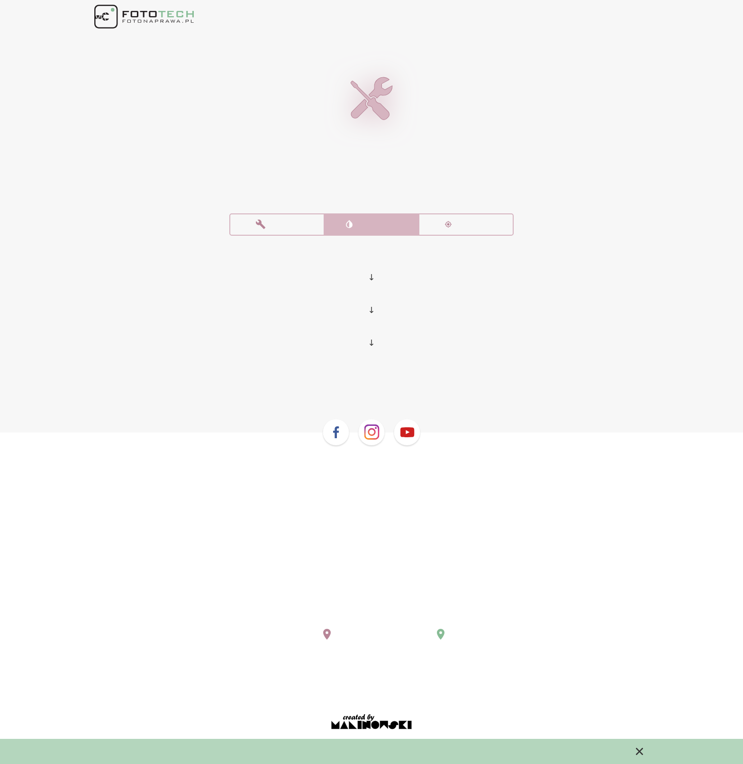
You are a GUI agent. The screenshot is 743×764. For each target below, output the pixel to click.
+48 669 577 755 (416, 610)
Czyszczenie (371, 226)
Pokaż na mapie (293, 641)
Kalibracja (466, 226)
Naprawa (277, 227)
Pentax (372, 297)
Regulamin (371, 684)
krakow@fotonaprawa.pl (429, 619)
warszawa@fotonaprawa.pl (306, 619)
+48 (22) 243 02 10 (290, 610)
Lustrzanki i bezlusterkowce (372, 263)
